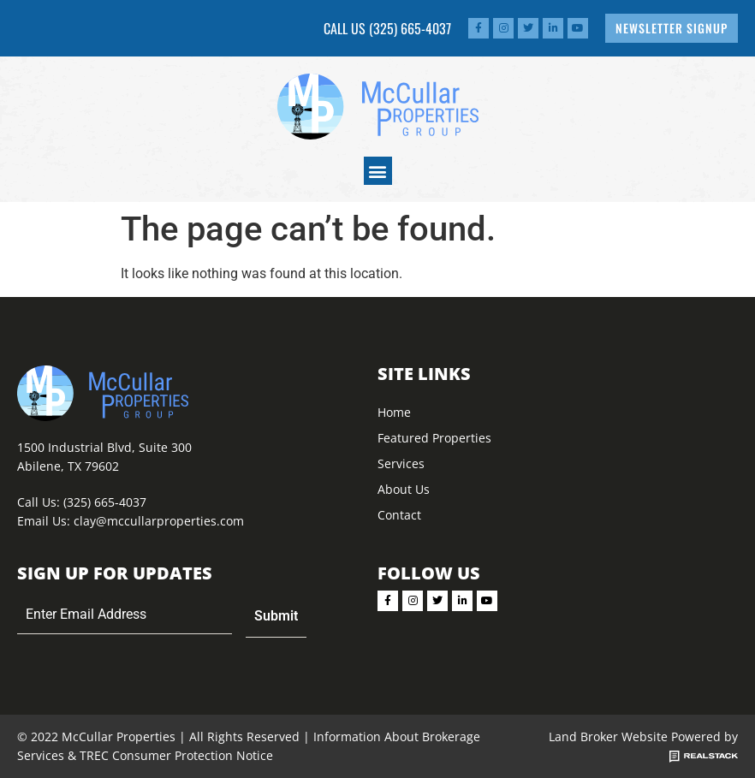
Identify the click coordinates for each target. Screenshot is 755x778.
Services (401, 463)
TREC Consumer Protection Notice (176, 755)
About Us (404, 489)
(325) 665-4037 (410, 28)
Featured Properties (434, 438)
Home (394, 412)
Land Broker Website (608, 736)
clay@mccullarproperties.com (159, 521)
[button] (378, 171)
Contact (399, 515)
